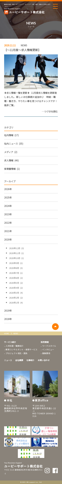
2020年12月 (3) (16, 248)
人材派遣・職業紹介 (14, 345)
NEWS (24, 45)
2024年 (8, 206)
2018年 (8, 319)
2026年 (8, 189)
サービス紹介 (10, 342)
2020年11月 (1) (16, 253)
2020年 (8, 239)
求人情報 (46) (11, 160)
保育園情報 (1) (12, 168)
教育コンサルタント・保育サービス (21, 349)
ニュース (8, 360)
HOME (6, 333)
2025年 (8, 197)
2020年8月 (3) (16, 268)
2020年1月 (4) (16, 302)
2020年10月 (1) (16, 258)
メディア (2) (10, 152)
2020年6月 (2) (16, 277)
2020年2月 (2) (16, 297)
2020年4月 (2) (16, 287)
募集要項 (46, 353)
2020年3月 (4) (16, 292)
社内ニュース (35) (13, 143)
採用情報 (45, 342)
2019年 (8, 310)
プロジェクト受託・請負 (16, 353)
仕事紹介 (30, 360)
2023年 (8, 214)
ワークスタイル (49, 345)
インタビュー (48, 349)
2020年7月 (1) (16, 272)
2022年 (8, 222)
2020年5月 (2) (16, 282)
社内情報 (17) (11, 135)
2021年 (8, 231)
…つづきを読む (50, 111)
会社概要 (19, 360)
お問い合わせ (44, 360)
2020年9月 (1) (16, 263)
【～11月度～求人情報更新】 (22, 50)
